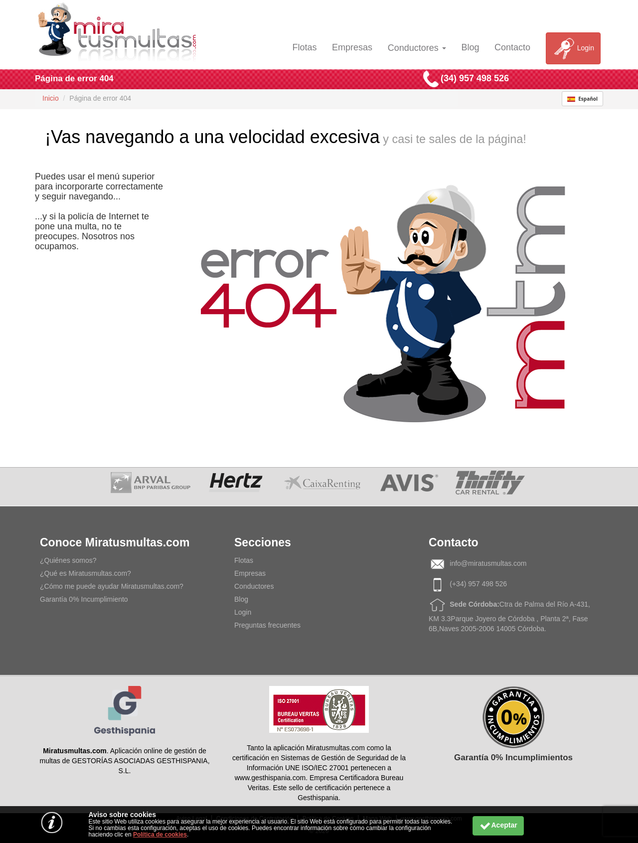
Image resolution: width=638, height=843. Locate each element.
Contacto (512, 47)
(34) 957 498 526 (475, 78)
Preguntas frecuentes (267, 625)
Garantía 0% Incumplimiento (84, 599)
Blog (470, 47)
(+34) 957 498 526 (478, 584)
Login (573, 48)
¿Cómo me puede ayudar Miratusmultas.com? (111, 586)
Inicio (50, 98)
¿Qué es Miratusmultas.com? (85, 573)
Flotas (304, 47)
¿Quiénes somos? (68, 560)
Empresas (352, 47)
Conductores (417, 48)
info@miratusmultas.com (488, 563)
